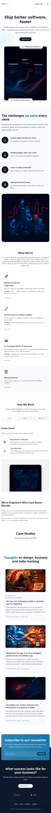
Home (16, 804)
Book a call (39, 4)
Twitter (34, 795)
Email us (17, 795)
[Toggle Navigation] (47, 4)
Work (21, 804)
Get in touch (25, 39)
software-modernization (14, 597)
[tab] (9, 418)
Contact (34, 804)
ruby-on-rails (10, 595)
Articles (27, 804)
